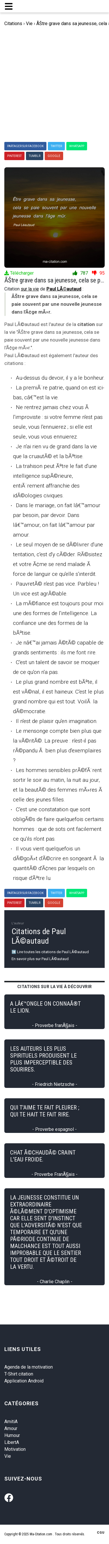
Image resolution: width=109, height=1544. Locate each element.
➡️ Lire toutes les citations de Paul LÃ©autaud (50, 952)
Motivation (15, 1449)
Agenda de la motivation (28, 1367)
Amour (10, 1428)
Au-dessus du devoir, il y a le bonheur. (60, 377)
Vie (7, 1456)
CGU (101, 1532)
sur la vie (30, 289)
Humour (12, 1435)
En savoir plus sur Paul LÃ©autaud (40, 959)
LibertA (11, 1442)
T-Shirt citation (18, 1374)
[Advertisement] (54, 84)
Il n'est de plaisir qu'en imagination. (56, 721)
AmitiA (11, 1421)
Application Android (24, 1381)
